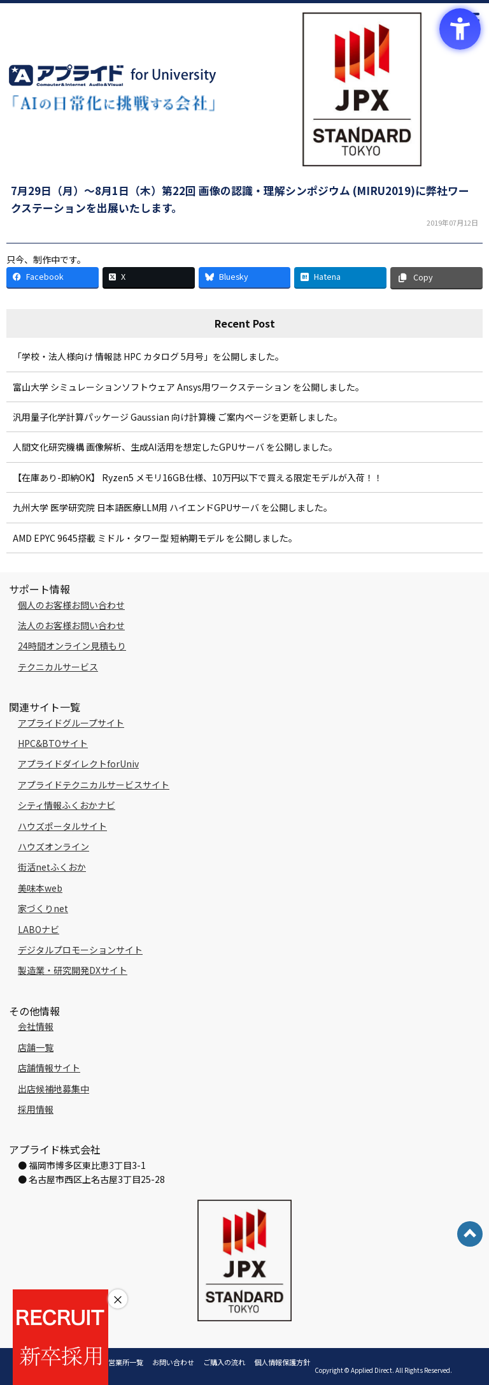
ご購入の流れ (224, 1362)
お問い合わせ (173, 1362)
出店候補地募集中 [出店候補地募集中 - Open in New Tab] (53, 1088)
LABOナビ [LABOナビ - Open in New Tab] (38, 929)
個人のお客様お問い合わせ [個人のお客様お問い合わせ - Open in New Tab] (71, 604)
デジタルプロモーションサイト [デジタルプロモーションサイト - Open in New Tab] (80, 949)
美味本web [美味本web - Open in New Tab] (40, 887)
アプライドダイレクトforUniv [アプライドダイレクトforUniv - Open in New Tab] (78, 763)
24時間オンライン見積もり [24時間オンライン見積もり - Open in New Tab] (72, 645)
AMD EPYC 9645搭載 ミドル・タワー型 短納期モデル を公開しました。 (155, 538)
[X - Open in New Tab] (149, 277)
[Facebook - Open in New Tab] (52, 277)
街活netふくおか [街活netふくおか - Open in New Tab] (52, 866)
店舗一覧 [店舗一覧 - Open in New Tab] (35, 1047)
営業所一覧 (125, 1362)
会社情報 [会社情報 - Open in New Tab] (35, 1026)
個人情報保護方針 (282, 1362)
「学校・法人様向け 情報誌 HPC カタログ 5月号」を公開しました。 (148, 356)
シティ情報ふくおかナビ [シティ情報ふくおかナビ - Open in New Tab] (66, 805)
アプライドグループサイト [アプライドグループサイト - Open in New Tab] (71, 722)
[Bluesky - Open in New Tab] (245, 277)
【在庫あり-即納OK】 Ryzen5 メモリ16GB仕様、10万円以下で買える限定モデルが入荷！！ (198, 477)
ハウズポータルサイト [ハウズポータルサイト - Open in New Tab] (62, 826)
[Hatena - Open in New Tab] (340, 277)
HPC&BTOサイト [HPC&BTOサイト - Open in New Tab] (53, 743)
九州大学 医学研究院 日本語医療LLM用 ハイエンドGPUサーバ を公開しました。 (172, 507)
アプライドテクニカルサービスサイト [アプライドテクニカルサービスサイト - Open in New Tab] (93, 784)
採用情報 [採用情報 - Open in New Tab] (35, 1109)
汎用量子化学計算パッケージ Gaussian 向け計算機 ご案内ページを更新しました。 (178, 416)
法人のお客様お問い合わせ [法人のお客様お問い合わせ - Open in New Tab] (71, 625)
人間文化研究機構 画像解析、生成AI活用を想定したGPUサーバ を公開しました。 (175, 446)
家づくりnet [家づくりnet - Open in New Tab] (43, 908)
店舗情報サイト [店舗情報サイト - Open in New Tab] (49, 1067)
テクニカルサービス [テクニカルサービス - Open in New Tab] (58, 666)
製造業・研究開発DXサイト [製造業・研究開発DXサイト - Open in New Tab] (72, 970)
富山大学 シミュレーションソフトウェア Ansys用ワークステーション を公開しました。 (188, 387)
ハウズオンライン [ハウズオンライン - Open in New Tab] (53, 846)
